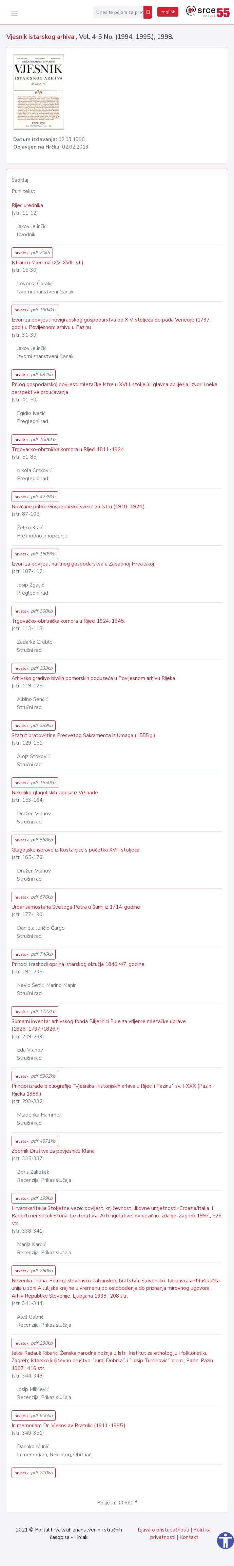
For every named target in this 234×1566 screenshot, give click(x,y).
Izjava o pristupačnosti (163, 1529)
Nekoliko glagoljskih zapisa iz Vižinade (55, 792)
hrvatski (32, 252)
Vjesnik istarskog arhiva (41, 36)
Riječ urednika (27, 205)
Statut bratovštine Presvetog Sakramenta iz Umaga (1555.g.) (83, 735)
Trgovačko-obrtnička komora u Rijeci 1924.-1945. (68, 621)
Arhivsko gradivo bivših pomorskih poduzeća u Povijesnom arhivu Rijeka (93, 678)
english (167, 12)
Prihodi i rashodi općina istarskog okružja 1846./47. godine (78, 964)
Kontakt (188, 1537)
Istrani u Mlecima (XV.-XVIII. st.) (47, 262)
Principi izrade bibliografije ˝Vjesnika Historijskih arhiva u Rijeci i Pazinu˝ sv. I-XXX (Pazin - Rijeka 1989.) (113, 1090)
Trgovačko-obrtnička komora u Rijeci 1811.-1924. (68, 449)
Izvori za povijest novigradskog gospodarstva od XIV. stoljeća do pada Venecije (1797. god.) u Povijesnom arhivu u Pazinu (111, 323)
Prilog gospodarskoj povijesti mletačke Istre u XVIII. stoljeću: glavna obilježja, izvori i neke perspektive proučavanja (114, 388)
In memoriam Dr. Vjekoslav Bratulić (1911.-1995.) (68, 1425)
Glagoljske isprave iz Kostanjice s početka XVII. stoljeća (75, 849)
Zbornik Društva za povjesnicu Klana (53, 1151)
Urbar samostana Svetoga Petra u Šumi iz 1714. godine (76, 907)
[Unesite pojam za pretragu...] (118, 12)
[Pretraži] (147, 12)
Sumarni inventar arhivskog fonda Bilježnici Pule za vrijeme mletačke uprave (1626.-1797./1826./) (99, 1025)
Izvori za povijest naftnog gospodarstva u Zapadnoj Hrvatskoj (83, 563)
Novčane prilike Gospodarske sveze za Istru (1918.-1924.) (78, 506)
